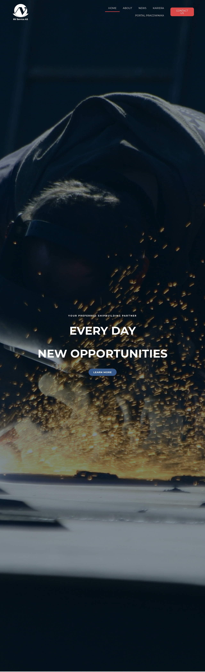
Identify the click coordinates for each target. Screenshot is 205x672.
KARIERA (158, 8)
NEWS (142, 8)
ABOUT (127, 8)
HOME (112, 8)
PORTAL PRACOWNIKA (149, 15)
